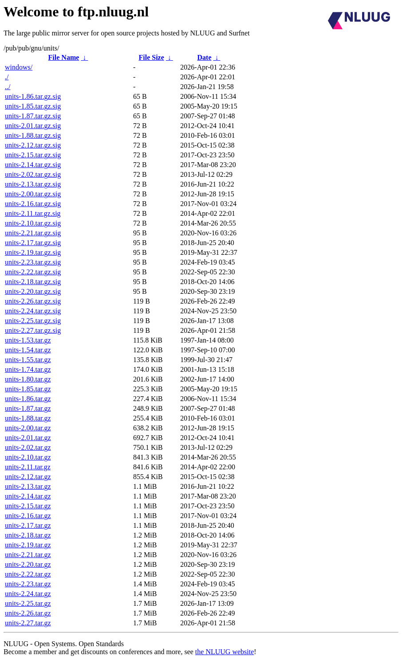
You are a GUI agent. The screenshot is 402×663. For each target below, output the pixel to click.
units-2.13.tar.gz (28, 486)
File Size (151, 57)
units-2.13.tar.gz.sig (33, 184)
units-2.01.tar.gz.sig (33, 125)
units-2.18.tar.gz (28, 535)
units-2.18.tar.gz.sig (33, 281)
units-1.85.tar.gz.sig (33, 106)
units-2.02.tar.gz (28, 447)
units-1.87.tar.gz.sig (33, 116)
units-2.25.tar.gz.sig (33, 320)
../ (7, 86)
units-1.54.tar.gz (28, 350)
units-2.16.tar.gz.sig (33, 203)
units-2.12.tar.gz (28, 476)
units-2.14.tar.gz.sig (33, 164)
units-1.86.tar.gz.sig (33, 96)
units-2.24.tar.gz (28, 593)
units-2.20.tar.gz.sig (33, 291)
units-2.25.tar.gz (28, 603)
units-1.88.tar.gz (28, 418)
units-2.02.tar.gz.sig (33, 174)
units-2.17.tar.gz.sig (33, 242)
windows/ (18, 67)
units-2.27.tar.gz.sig (33, 330)
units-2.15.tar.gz (28, 506)
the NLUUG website (224, 651)
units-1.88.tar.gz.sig (33, 135)
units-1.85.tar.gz (28, 389)
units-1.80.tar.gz (28, 379)
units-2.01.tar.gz (28, 437)
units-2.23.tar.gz (28, 584)
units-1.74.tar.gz (28, 369)
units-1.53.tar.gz (28, 340)
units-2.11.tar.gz (28, 467)
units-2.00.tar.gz (28, 428)
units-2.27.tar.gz (28, 623)
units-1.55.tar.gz (28, 359)
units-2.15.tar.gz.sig (33, 155)
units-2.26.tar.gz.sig (33, 301)
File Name (63, 57)
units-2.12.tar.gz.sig (33, 145)
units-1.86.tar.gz (28, 398)
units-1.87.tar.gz (28, 408)
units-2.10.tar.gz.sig (33, 223)
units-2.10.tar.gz (28, 457)
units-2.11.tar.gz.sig (33, 213)
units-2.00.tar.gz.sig (33, 194)
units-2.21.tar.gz (28, 554)
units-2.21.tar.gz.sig (33, 233)
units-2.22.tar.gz (28, 574)
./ (6, 77)
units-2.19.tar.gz (28, 545)
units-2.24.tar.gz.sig (33, 311)
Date (204, 57)
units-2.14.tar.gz (28, 496)
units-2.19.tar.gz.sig (33, 252)
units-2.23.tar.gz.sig (33, 262)
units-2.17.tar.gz (28, 525)
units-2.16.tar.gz (28, 515)
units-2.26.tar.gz (28, 613)
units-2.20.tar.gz (28, 564)
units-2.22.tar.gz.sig (33, 272)
